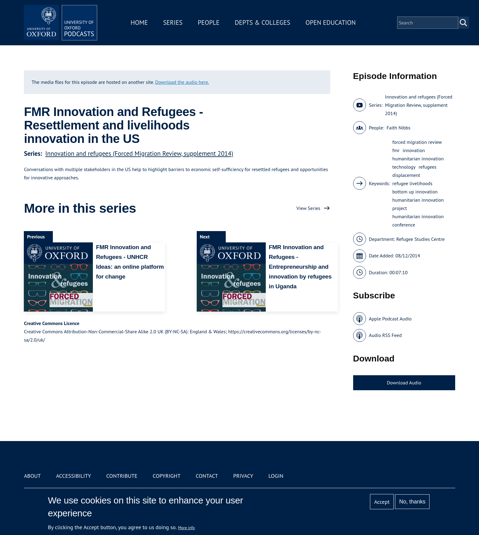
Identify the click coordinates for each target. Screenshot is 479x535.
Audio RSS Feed (385, 335)
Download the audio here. (182, 82)
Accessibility (73, 475)
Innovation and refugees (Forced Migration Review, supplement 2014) (139, 153)
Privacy (243, 475)
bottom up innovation (414, 192)
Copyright (167, 475)
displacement (406, 175)
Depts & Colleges (263, 22)
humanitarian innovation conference (418, 220)
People (208, 22)
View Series (308, 208)
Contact (207, 475)
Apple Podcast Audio (390, 319)
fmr (396, 150)
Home (139, 22)
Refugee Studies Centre (420, 239)
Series (172, 22)
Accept (382, 501)
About (32, 475)
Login (276, 475)
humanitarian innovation (418, 158)
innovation (414, 150)
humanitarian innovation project (418, 204)
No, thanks (412, 502)
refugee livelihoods (412, 183)
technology (403, 167)
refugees (428, 167)
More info (186, 527)
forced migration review (417, 142)
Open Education (330, 22)
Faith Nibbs (398, 128)
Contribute (121, 475)
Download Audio (404, 383)
